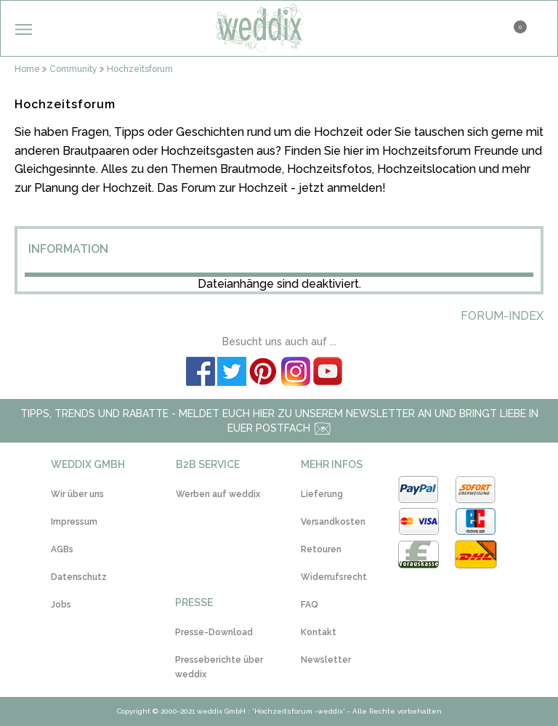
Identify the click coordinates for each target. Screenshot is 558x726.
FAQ (309, 605)
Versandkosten (333, 522)
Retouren (321, 549)
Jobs (61, 605)
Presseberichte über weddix (219, 667)
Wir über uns (77, 494)
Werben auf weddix (218, 494)
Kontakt (318, 632)
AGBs (62, 549)
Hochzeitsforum (140, 69)
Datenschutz (79, 577)
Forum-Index (502, 316)
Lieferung (322, 494)
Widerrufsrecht (334, 577)
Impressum (74, 522)
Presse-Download (214, 632)
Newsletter (326, 660)
